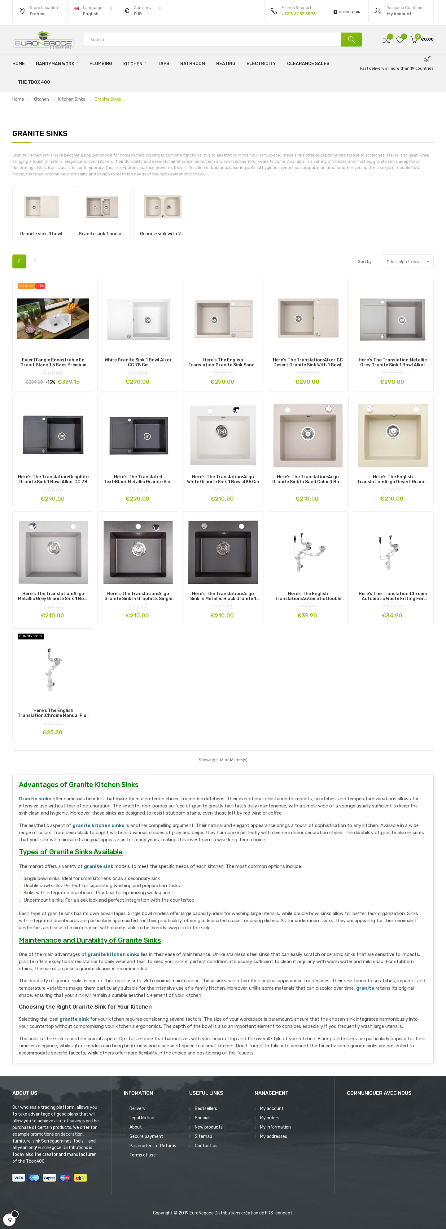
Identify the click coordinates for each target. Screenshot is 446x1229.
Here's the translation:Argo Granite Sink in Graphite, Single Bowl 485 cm (138, 596)
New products (209, 1127)
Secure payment (146, 1136)
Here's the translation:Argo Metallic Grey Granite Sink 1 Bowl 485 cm (53, 596)
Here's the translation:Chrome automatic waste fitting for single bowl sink (393, 596)
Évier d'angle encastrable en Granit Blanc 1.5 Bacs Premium (53, 363)
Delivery (137, 1108)
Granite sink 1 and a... (102, 234)
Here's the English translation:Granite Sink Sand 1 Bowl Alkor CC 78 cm (223, 363)
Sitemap (203, 1136)
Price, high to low (410, 261)
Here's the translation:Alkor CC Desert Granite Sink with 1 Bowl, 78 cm (308, 363)
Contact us (206, 1145)
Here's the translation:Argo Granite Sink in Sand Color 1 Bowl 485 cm (308, 479)
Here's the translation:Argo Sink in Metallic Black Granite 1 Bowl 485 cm (223, 596)
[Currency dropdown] (142, 11)
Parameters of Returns (152, 1145)
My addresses (273, 1136)
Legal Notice (141, 1118)
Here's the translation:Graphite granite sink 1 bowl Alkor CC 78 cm (53, 479)
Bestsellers (206, 1108)
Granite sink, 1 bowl (41, 234)
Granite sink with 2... (162, 234)
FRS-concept (278, 1213)
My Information (275, 1127)
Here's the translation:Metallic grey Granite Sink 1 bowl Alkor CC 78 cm (393, 363)
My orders (269, 1118)
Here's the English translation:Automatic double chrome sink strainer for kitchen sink (308, 596)
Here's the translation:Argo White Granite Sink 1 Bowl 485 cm (223, 479)
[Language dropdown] (93, 11)
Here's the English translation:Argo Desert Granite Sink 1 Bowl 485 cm (393, 479)
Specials (203, 1118)
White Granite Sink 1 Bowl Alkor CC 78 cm (138, 363)
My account (272, 1108)
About (135, 1127)
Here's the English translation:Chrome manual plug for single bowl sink (53, 713)
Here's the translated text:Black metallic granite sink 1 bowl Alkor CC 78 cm (138, 479)
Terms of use (142, 1155)
